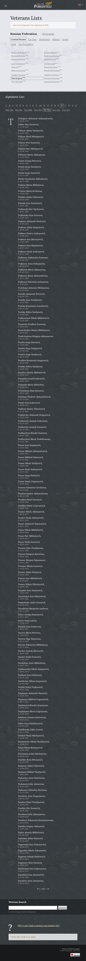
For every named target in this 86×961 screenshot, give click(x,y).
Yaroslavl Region (51, 81)
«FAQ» (33, 937)
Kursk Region (50, 59)
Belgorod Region (18, 52)
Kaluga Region (50, 52)
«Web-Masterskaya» (67, 951)
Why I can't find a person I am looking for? (39, 925)
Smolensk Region (52, 70)
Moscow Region (18, 70)
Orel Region (49, 63)
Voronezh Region (51, 78)
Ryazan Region (50, 67)
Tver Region (16, 81)
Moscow (14, 67)
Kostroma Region (51, 56)
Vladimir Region (51, 75)
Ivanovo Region (18, 59)
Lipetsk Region (18, 63)
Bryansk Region (18, 56)
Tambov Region (18, 75)
